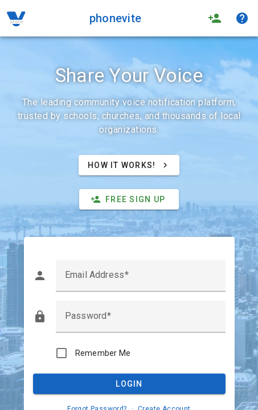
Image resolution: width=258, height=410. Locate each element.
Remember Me (103, 353)
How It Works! (129, 165)
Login (129, 383)
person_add (215, 18)
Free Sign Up (128, 199)
